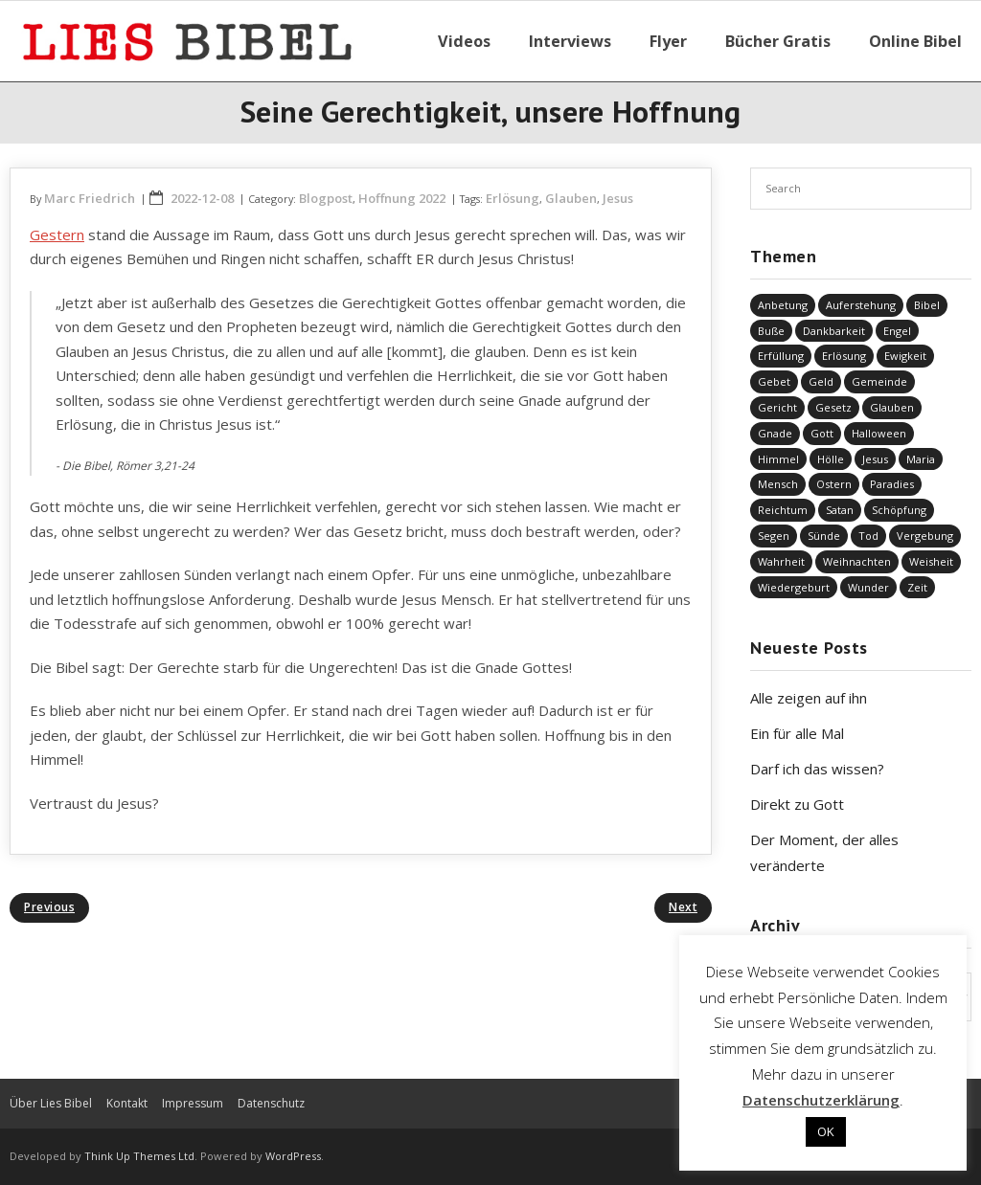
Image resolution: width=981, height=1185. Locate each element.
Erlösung (512, 198)
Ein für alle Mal (797, 733)
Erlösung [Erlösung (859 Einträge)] (844, 355)
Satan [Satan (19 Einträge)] (840, 510)
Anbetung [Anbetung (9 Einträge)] (783, 305)
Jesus (618, 198)
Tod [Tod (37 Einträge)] (868, 535)
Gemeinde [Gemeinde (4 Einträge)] (879, 381)
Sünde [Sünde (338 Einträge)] (824, 535)
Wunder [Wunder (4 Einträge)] (868, 587)
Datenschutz (271, 1103)
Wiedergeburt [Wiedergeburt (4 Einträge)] (794, 587)
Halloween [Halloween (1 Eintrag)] (879, 433)
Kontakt (127, 1103)
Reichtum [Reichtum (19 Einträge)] (783, 510)
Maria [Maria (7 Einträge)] (920, 459)
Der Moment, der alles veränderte (824, 852)
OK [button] (825, 1131)
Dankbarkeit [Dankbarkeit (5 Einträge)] (834, 331)
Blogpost (326, 198)
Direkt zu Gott (797, 804)
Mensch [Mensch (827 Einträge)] (778, 484)
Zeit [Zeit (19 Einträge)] (917, 587)
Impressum (192, 1103)
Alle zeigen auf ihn (808, 697)
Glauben (571, 198)
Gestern (57, 234)
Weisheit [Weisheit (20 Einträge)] (931, 561)
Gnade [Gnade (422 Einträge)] (775, 433)
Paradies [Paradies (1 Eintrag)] (892, 484)
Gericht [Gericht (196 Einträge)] (777, 407)
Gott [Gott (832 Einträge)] (821, 433)
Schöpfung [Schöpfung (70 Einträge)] (899, 510)
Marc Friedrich (89, 198)
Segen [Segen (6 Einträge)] (773, 535)
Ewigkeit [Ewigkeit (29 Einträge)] (905, 355)
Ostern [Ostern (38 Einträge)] (834, 484)
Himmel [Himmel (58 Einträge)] (778, 459)
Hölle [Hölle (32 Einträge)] (830, 459)
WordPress (293, 1156)
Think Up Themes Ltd (139, 1156)
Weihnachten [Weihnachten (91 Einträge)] (857, 561)
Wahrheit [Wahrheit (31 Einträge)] (781, 561)
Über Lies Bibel (51, 1103)
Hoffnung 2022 (401, 198)
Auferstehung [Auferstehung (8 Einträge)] (861, 305)
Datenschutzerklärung (821, 1099)
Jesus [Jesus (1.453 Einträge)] (875, 459)
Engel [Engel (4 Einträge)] (897, 331)
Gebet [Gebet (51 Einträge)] (774, 381)
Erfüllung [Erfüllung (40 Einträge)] (781, 355)
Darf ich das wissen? (817, 768)
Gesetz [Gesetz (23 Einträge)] (833, 407)
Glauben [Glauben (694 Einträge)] (892, 407)
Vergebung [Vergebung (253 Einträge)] (925, 535)
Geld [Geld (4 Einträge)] (821, 381)
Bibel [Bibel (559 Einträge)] (927, 305)
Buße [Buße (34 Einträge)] (771, 331)
